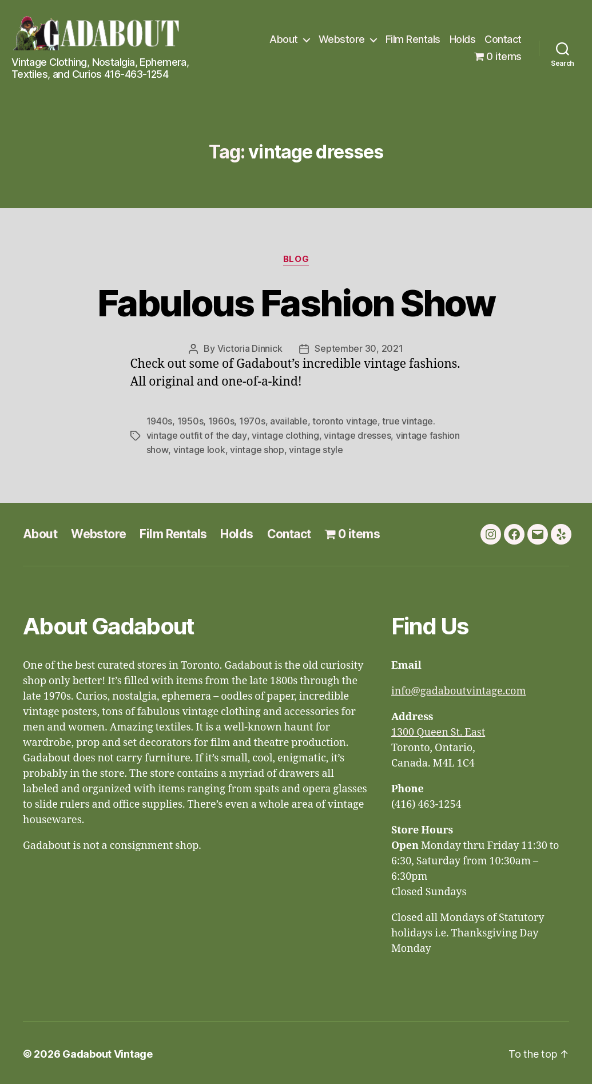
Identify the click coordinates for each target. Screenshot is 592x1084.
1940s (159, 420)
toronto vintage (345, 420)
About (283, 39)
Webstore (342, 39)
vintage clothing (285, 434)
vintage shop (256, 448)
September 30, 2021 (359, 348)
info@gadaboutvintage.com (458, 689)
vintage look (199, 448)
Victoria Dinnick (250, 348)
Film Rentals (413, 39)
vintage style (315, 448)
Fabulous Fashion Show (295, 303)
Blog (296, 259)
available (289, 420)
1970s (252, 420)
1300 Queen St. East (438, 730)
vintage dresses (356, 434)
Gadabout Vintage (107, 1052)
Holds (463, 39)
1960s (221, 420)
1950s (190, 420)
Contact (503, 39)
